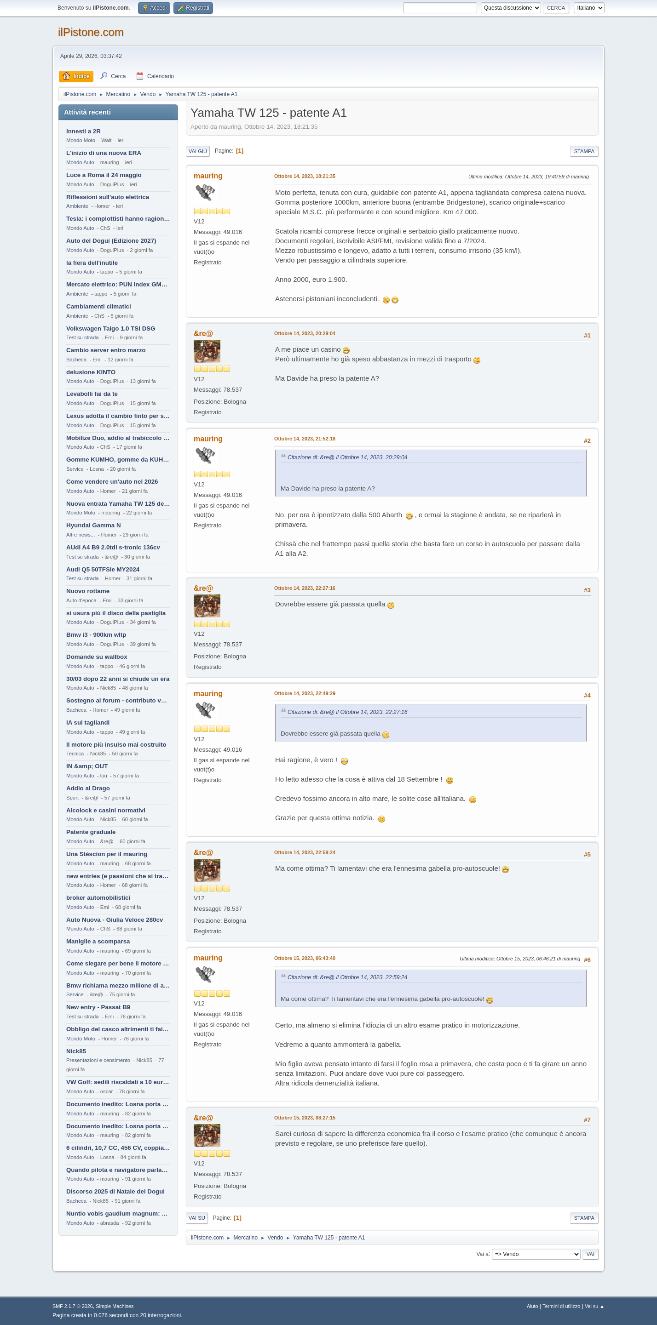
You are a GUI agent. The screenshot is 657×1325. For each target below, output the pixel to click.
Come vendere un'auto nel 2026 (112, 481)
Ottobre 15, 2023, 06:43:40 (304, 958)
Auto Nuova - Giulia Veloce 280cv (114, 919)
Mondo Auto (80, 162)
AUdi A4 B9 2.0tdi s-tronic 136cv (113, 547)
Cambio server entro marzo (106, 350)
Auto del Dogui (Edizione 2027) (111, 240)
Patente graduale (90, 831)
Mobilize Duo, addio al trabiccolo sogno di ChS (118, 437)
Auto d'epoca (81, 600)
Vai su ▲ (595, 1306)
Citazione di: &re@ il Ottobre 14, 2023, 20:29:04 (348, 457)
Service (75, 469)
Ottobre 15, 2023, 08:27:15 (304, 1117)
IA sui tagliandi (88, 722)
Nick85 (76, 1051)
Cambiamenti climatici (98, 306)
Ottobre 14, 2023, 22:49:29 (304, 693)
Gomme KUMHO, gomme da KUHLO (118, 459)
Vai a (482, 1254)
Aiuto (532, 1306)
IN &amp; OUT (87, 766)
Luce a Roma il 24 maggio (104, 174)
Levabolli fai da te (92, 393)
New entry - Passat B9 (98, 1007)
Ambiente (77, 206)
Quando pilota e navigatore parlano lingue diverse (118, 1169)
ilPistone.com (91, 32)
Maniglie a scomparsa (98, 941)
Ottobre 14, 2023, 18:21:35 (304, 176)
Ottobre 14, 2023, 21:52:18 (304, 438)
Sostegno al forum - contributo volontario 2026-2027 (118, 700)
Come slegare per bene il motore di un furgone (118, 963)
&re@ (203, 333)
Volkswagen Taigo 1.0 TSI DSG (111, 328)
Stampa (584, 151)
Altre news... (80, 534)
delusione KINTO (90, 372)
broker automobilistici (98, 897)
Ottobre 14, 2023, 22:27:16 (304, 588)
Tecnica (75, 753)
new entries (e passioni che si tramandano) (118, 876)
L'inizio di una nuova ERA (103, 152)
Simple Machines (114, 1306)
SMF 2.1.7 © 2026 (72, 1306)
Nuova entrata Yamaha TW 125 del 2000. (118, 503)
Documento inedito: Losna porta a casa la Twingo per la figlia (118, 1104)
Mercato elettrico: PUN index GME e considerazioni (118, 284)
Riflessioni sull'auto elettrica (107, 197)
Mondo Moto (80, 140)
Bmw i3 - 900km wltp (96, 634)
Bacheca (76, 359)
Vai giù (198, 151)
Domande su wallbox (96, 656)
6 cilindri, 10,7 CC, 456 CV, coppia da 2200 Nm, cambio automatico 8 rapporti (118, 1147)
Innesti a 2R (83, 131)
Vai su (197, 1218)
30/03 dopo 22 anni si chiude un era (117, 678)
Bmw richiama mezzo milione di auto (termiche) (118, 985)
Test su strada (82, 337)
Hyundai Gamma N (93, 525)
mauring (208, 176)
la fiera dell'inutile (92, 262)
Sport (72, 797)
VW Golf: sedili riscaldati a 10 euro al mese (118, 1082)
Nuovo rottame (88, 591)
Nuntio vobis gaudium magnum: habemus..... (118, 1213)
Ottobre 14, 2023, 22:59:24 (304, 852)
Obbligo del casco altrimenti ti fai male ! (118, 1029)
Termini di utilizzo (561, 1306)
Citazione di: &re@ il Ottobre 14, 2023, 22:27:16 (348, 712)
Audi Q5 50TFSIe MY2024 (102, 569)
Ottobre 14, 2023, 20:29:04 (304, 333)
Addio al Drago (88, 788)
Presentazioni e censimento (98, 1060)
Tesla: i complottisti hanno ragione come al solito (118, 218)
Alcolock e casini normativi (105, 810)
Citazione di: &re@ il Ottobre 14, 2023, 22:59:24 (348, 977)
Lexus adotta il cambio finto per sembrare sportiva (118, 415)
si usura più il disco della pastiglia (116, 613)
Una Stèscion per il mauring (106, 854)
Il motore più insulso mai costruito (116, 744)
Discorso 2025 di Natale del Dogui (115, 1191)
